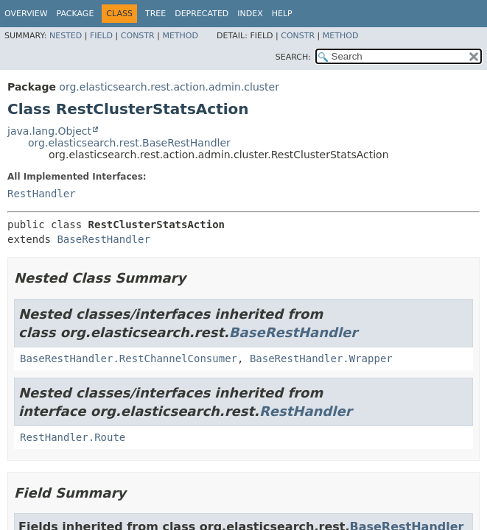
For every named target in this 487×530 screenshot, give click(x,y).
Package (75, 13)
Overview (26, 13)
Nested (65, 35)
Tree (155, 13)
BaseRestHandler (103, 239)
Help (282, 13)
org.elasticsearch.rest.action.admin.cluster (169, 87)
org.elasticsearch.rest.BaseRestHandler (129, 143)
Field (101, 35)
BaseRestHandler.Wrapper (321, 358)
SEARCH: (293, 57)
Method (180, 35)
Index (249, 13)
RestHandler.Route (72, 437)
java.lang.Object (49, 131)
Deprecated (201, 13)
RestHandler (41, 193)
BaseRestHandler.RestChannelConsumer (128, 358)
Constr (138, 35)
